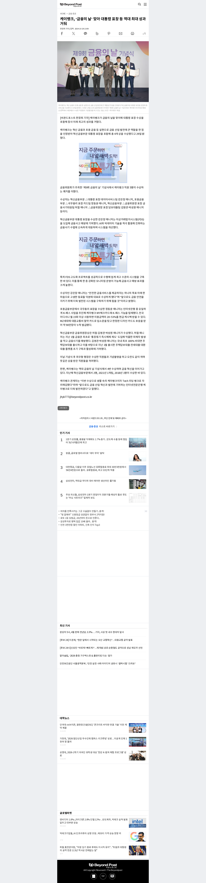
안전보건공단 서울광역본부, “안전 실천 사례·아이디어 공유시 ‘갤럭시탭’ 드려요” (98, 663)
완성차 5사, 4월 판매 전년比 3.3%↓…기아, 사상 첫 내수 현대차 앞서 (92, 632)
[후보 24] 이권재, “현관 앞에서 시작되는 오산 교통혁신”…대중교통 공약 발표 (96, 640)
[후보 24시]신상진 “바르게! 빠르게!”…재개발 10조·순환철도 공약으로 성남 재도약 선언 (101, 648)
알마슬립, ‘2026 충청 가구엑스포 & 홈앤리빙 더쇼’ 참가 (86, 656)
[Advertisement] (103, 553)
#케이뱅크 (63, 408)
